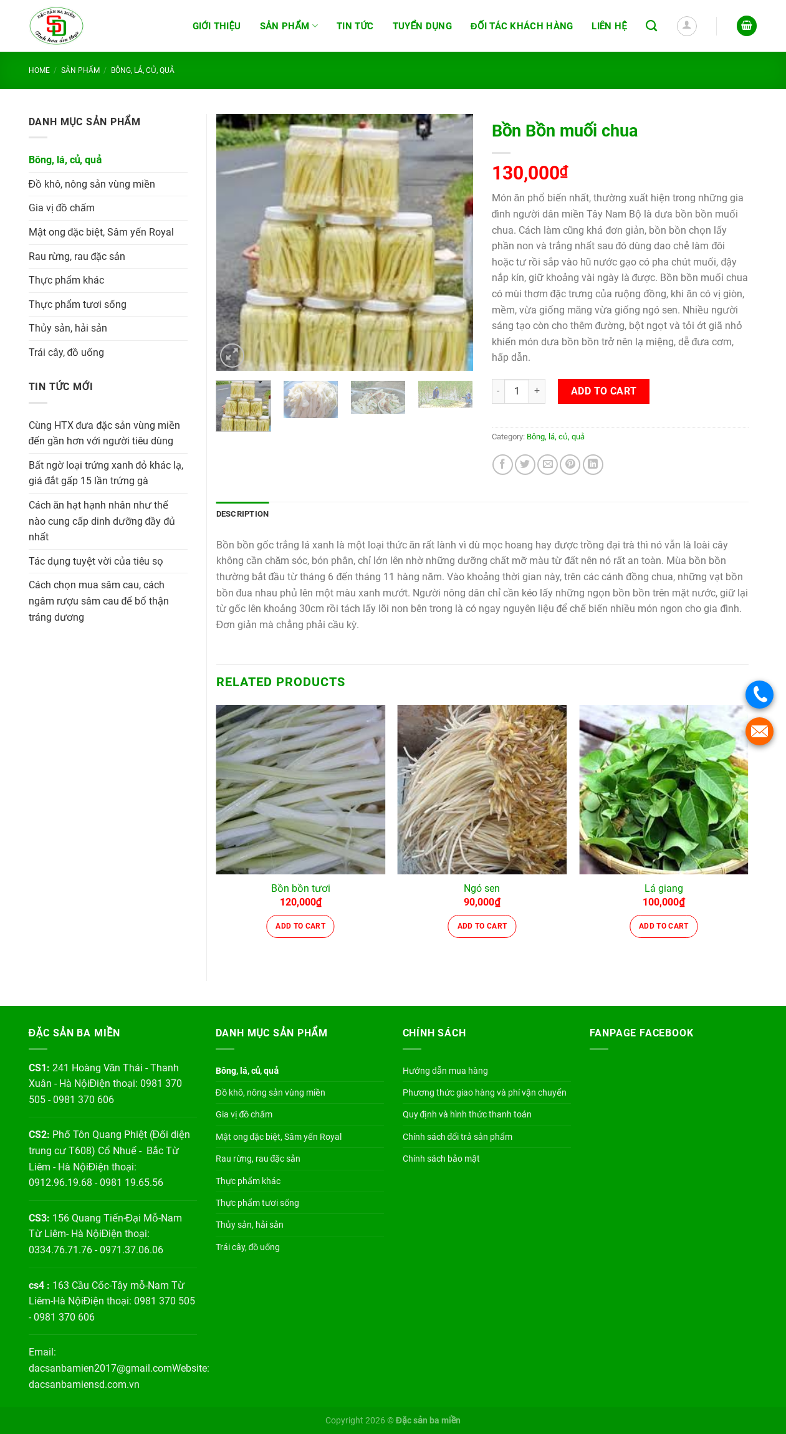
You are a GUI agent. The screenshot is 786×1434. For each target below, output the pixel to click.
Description (242, 514)
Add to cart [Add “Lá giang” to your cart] (664, 926)
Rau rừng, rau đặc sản (77, 256)
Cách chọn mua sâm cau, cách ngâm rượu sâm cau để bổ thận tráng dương (99, 601)
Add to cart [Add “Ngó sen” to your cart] (482, 926)
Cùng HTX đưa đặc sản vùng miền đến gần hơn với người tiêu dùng (105, 433)
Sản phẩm (289, 26)
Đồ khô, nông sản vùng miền (92, 184)
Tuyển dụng (422, 26)
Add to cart (604, 391)
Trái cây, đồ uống (67, 352)
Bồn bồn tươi (300, 888)
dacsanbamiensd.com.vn (84, 1384)
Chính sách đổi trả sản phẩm (458, 1137)
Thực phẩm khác (66, 280)
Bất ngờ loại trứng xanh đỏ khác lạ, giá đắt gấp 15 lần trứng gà (106, 473)
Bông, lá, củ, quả (143, 70)
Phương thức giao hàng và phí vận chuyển (485, 1092)
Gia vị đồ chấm (62, 208)
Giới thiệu (217, 26)
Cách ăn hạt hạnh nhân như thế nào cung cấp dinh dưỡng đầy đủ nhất (102, 521)
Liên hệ (609, 26)
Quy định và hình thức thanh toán (467, 1114)
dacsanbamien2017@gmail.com (100, 1368)
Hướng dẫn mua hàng (445, 1071)
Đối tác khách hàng (522, 26)
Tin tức (355, 26)
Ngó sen (482, 888)
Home (39, 70)
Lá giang (664, 888)
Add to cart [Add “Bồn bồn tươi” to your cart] (300, 926)
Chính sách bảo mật (441, 1159)
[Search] (651, 26)
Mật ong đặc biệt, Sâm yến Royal (102, 232)
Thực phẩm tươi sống (78, 304)
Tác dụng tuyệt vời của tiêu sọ (96, 561)
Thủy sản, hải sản (68, 328)
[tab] (242, 514)
